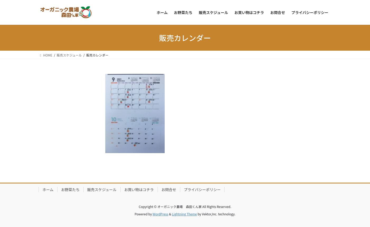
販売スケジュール (102, 189)
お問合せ (169, 189)
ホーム (48, 189)
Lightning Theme (184, 214)
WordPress (160, 214)
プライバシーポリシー (202, 189)
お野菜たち (70, 189)
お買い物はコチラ (139, 189)
